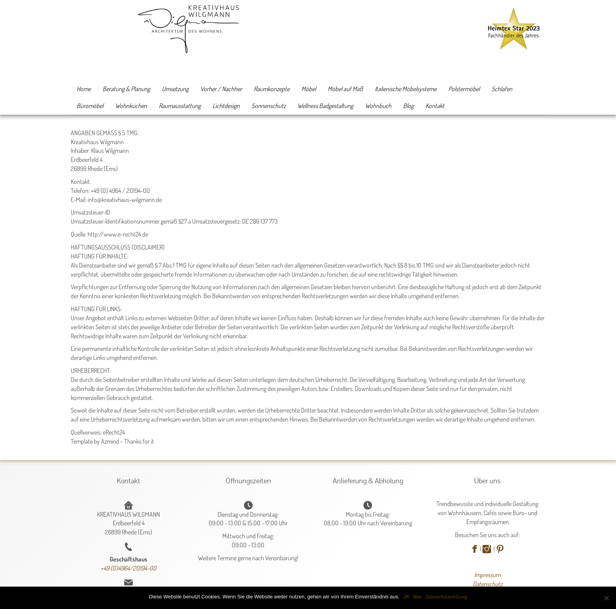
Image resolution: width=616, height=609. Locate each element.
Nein (417, 596)
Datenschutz (487, 584)
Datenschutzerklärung (446, 596)
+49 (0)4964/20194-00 (128, 568)
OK (406, 596)
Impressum (487, 575)
